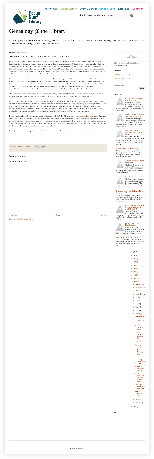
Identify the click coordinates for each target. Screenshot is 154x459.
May (137, 307)
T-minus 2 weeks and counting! (139, 368)
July (137, 300)
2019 (135, 262)
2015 (135, 272)
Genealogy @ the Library (37, 31)
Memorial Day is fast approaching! (127, 237)
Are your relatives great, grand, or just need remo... (139, 350)
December (139, 284)
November (139, 287)
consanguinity (19, 150)
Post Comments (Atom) (25, 219)
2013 (135, 278)
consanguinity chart (86, 116)
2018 (135, 265)
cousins (25, 150)
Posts (117, 74)
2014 (135, 275)
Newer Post (13, 215)
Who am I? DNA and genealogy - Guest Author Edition (133, 132)
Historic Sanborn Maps (138, 393)
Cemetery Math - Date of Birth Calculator (133, 224)
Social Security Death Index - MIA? (127, 148)
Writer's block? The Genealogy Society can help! (139, 377)
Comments (119, 78)
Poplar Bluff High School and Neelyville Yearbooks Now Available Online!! (134, 207)
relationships (32, 150)
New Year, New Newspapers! (134, 177)
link (39, 74)
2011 (135, 407)
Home (58, 215)
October (138, 291)
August (138, 297)
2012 (135, 281)
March (137, 313)
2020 (135, 259)
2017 (135, 268)
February (138, 399)
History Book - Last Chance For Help (140, 319)
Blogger (80, 448)
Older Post (103, 215)
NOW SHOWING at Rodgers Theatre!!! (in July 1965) (134, 115)
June (137, 304)
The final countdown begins (139, 327)
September (139, 294)
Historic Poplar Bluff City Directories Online (133, 99)
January (138, 403)
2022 (135, 255)
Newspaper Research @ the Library (140, 386)
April (137, 310)
